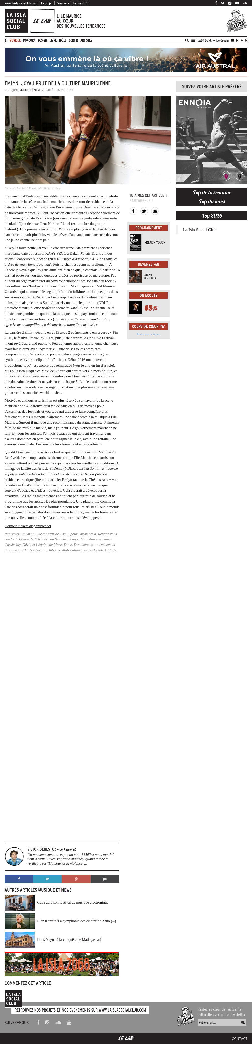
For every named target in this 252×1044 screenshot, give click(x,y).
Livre (53, 40)
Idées (62, 40)
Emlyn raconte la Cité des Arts (85, 480)
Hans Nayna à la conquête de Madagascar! (69, 939)
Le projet (46, 3)
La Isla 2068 (81, 3)
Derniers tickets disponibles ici (28, 526)
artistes (86, 40)
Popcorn (29, 40)
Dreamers (62, 3)
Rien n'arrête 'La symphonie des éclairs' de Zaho (76, 921)
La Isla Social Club (200, 229)
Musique (15, 40)
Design (42, 40)
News (37, 90)
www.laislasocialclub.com (21, 3)
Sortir (73, 40)
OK (243, 1022)
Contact (239, 1039)
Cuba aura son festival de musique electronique (72, 902)
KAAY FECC (55, 253)
